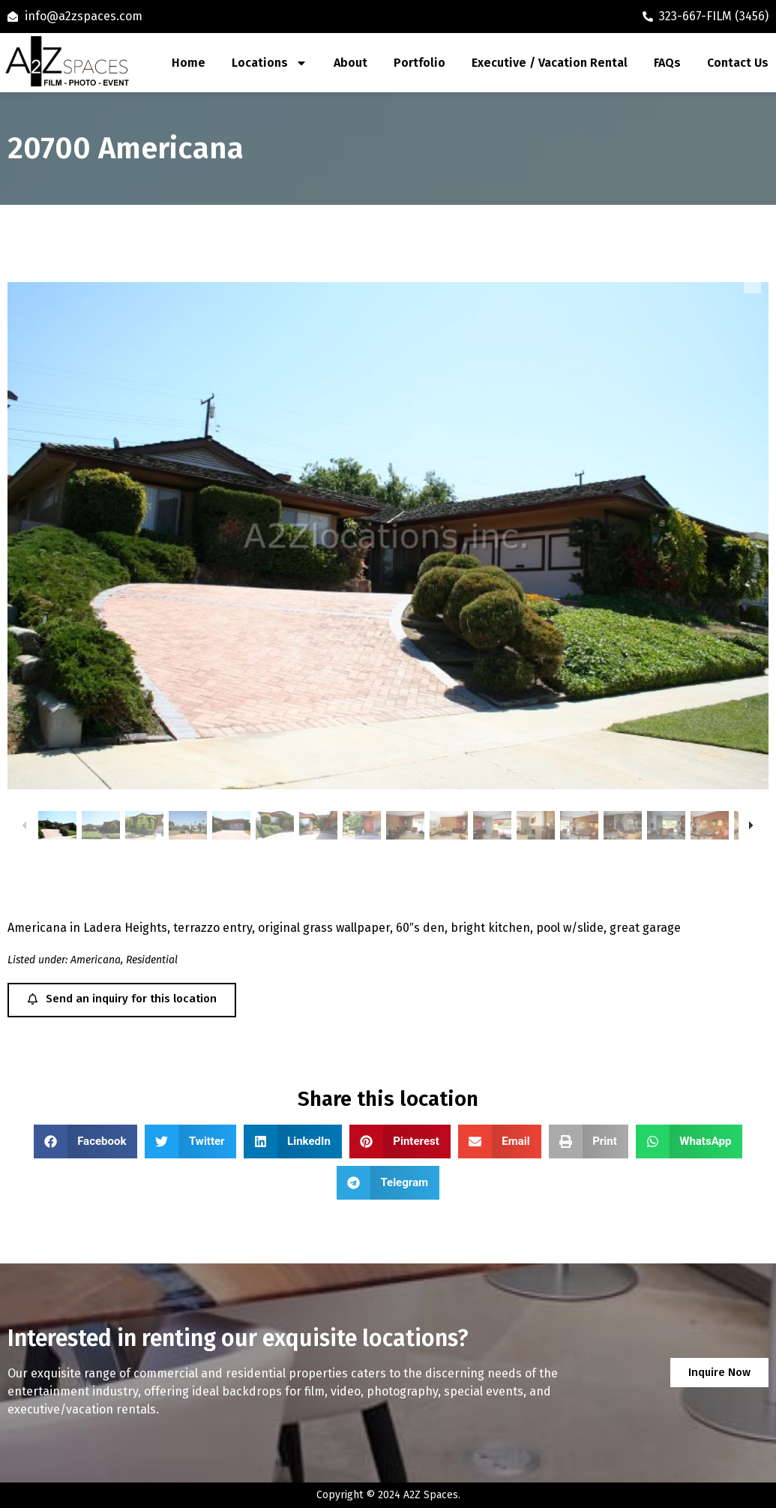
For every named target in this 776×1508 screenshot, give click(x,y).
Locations (269, 63)
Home (188, 63)
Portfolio (419, 63)
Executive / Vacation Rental (550, 63)
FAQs (667, 63)
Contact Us (738, 63)
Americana (95, 960)
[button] (86, 1141)
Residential (152, 960)
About (350, 63)
